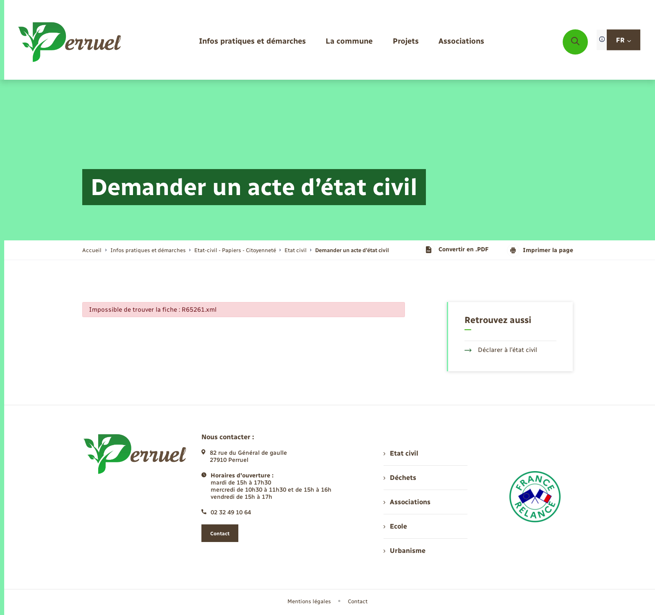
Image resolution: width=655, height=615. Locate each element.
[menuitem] (252, 42)
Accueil (92, 250)
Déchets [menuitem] (400, 478)
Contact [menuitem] (358, 601)
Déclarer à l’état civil (501, 350)
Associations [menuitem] (407, 502)
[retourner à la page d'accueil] (70, 42)
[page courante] (352, 250)
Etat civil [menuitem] (401, 453)
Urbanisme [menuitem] (404, 551)
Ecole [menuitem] (395, 526)
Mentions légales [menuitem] (309, 601)
